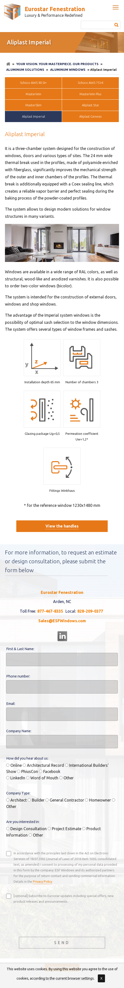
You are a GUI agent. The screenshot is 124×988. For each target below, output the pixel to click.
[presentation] (43, 919)
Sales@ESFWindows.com (62, 621)
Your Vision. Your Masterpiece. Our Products (57, 64)
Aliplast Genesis (90, 116)
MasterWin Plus (90, 94)
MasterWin (33, 94)
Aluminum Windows (67, 69)
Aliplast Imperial (33, 116)
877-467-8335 (50, 611)
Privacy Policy (42, 881)
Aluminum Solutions (25, 69)
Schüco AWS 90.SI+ (33, 82)
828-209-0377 (90, 611)
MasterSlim (33, 105)
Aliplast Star (90, 105)
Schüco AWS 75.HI (90, 82)
